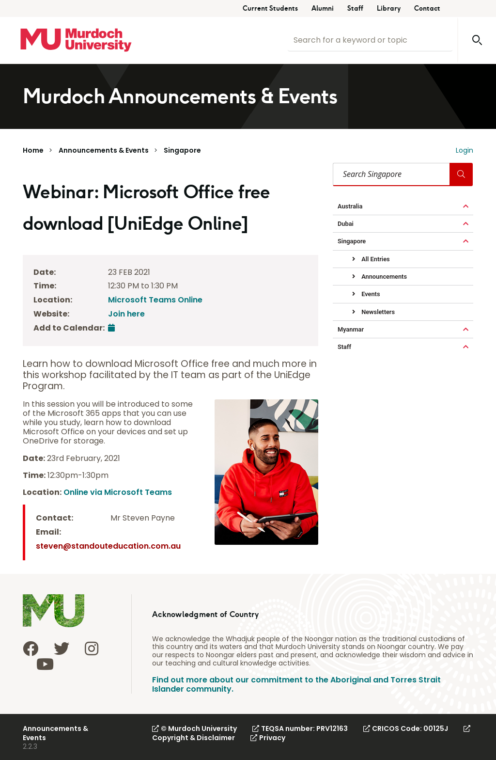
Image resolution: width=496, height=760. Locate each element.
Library (389, 8)
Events (370, 294)
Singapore (182, 150)
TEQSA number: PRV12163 (300, 728)
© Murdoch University (194, 728)
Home (33, 150)
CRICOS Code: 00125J (405, 728)
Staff (355, 8)
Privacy (267, 738)
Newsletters (377, 312)
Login (464, 150)
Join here (126, 313)
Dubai (346, 223)
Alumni (322, 8)
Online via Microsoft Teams (117, 492)
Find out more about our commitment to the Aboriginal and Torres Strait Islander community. (296, 684)
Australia (350, 206)
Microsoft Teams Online (155, 299)
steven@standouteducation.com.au (108, 546)
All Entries (375, 259)
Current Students (270, 8)
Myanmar (351, 329)
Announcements (383, 276)
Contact (427, 8)
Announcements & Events (104, 150)
